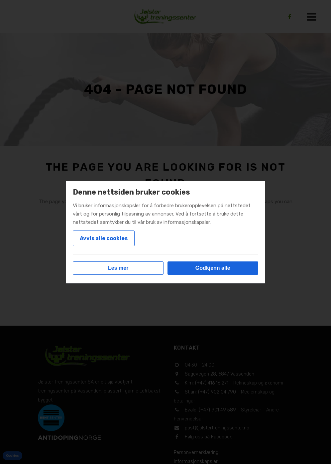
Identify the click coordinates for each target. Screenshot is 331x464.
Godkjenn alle (212, 268)
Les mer (118, 268)
